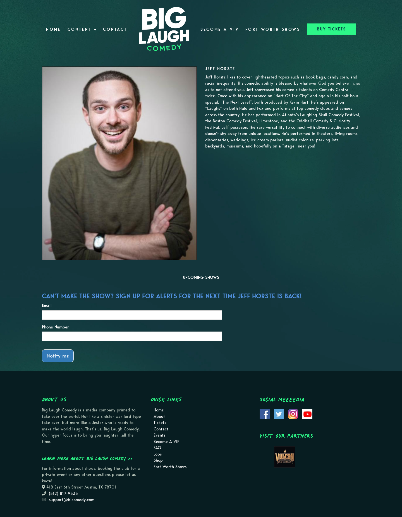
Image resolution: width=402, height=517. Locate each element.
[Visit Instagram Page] (293, 413)
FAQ (157, 447)
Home (53, 29)
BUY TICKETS (331, 29)
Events (159, 435)
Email (47, 305)
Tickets (160, 422)
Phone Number (55, 327)
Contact (115, 29)
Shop (158, 460)
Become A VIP (219, 29)
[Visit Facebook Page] (265, 413)
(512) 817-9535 (63, 493)
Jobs (158, 454)
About (159, 416)
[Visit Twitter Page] (279, 413)
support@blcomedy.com (71, 499)
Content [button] (82, 29)
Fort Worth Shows (272, 29)
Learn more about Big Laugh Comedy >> (87, 458)
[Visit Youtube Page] (307, 413)
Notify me (58, 356)
